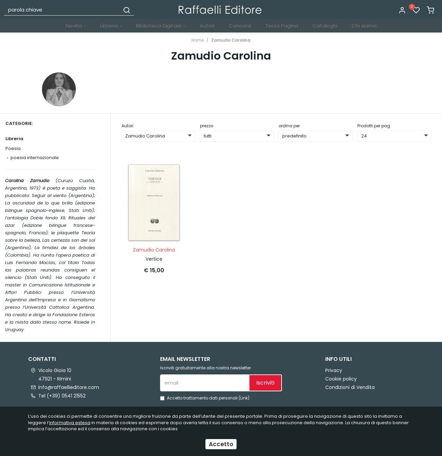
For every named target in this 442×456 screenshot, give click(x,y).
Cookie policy (341, 378)
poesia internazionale (34, 157)
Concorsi (240, 25)
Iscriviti (265, 383)
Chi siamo (364, 25)
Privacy (333, 370)
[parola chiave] (62, 9)
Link (244, 398)
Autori (207, 25)
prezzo (206, 126)
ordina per (289, 126)
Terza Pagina (281, 25)
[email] (204, 382)
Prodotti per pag (373, 126)
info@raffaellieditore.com (68, 387)
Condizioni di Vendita (350, 387)
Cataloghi (324, 25)
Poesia (13, 148)
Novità (76, 25)
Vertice (154, 259)
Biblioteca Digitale (160, 25)
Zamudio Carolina (230, 40)
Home (198, 40)
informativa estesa (69, 422)
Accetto (221, 444)
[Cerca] (126, 9)
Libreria (111, 25)
